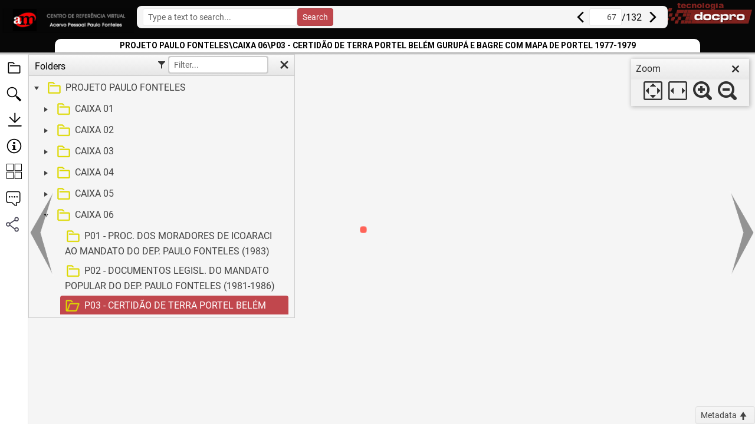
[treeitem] (160, 88)
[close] (735, 69)
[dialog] (690, 82)
